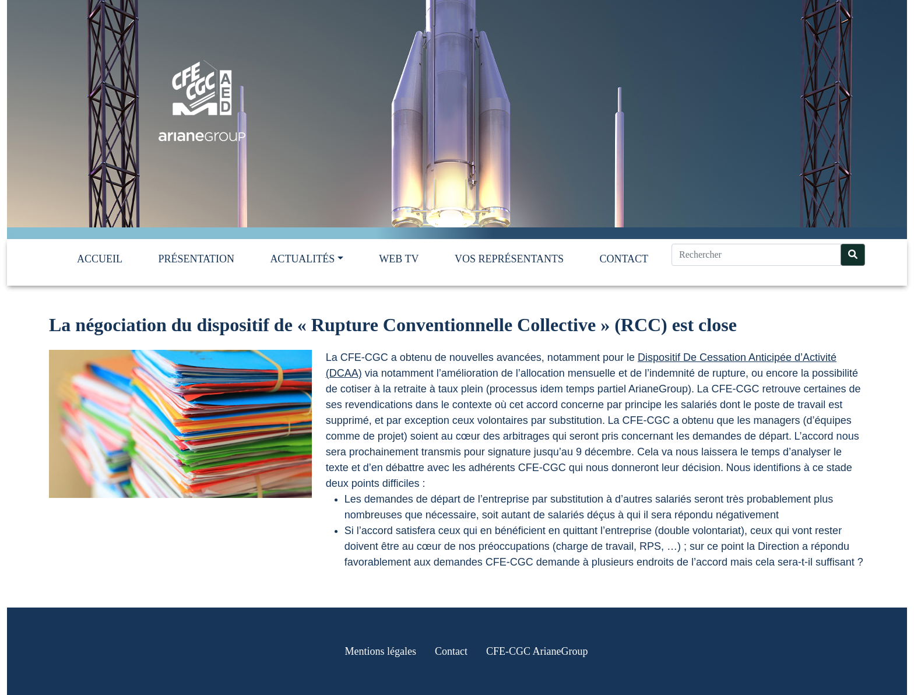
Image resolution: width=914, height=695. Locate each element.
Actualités (302, 259)
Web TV (399, 259)
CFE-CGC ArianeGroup (537, 651)
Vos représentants (509, 259)
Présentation (196, 259)
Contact (623, 259)
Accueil (99, 259)
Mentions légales (380, 651)
